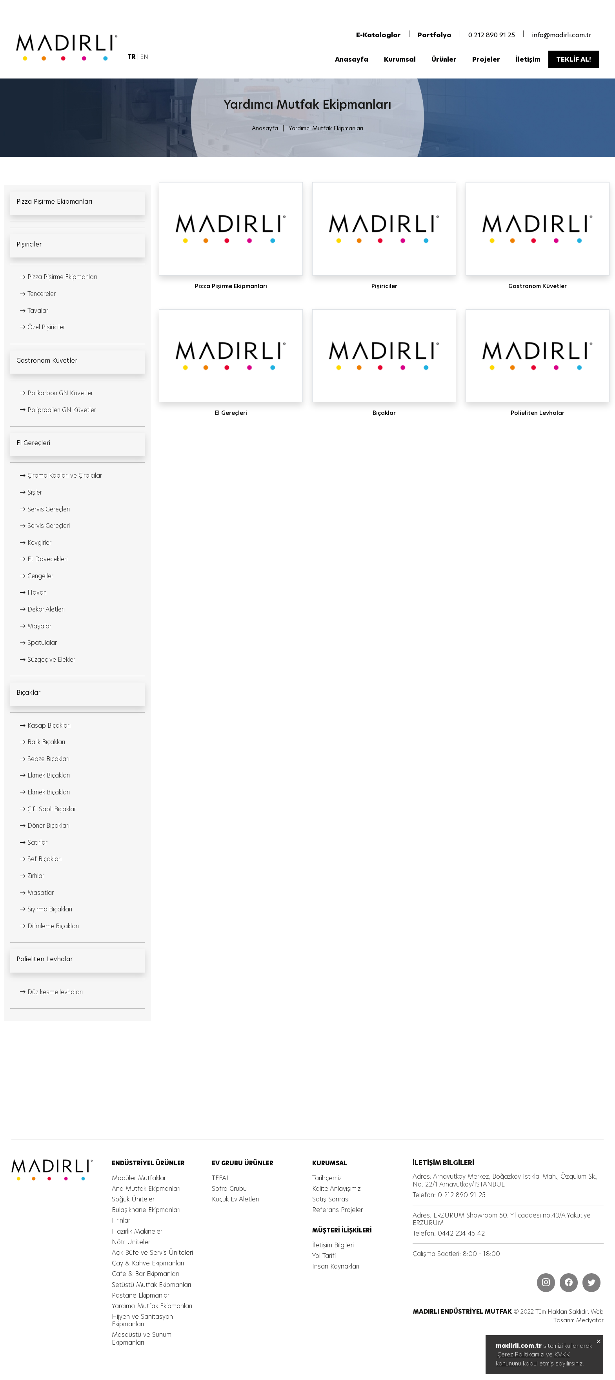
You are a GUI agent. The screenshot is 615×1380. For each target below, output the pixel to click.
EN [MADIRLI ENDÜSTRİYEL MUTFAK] (144, 58)
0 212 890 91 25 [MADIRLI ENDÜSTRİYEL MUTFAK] (491, 36)
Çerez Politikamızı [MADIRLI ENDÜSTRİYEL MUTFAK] (520, 1354)
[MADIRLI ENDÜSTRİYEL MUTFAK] (68, 48)
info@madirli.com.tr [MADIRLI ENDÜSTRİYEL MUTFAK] (561, 36)
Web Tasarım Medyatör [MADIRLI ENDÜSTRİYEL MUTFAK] (578, 1316)
